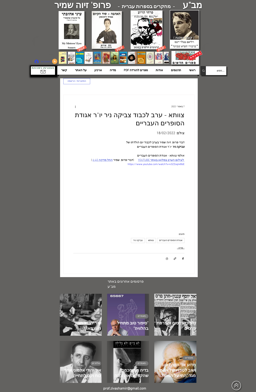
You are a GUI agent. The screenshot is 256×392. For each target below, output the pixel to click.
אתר (98, 316)
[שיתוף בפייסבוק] (182, 258)
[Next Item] (163, 58)
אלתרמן (96, 363)
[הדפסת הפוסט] (166, 258)
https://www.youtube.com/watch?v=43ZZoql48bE (156, 164)
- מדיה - (180, 248)
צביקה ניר (138, 240)
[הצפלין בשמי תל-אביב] (44, 46)
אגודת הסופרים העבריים (170, 240)
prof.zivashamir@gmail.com (124, 388)
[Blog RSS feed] (54, 61)
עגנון (192, 316)
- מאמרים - (141, 316)
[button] (43, 71)
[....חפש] (219, 70)
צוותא (151, 240)
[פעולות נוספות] (75, 107)
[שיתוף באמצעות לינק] (174, 258)
